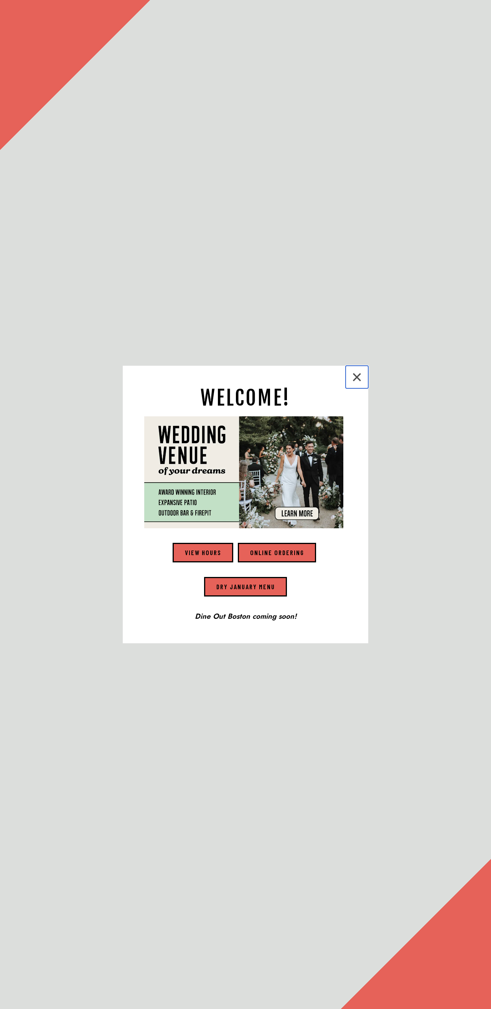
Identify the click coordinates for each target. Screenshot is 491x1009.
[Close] (357, 377)
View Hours (203, 552)
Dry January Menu (245, 586)
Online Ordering (277, 552)
